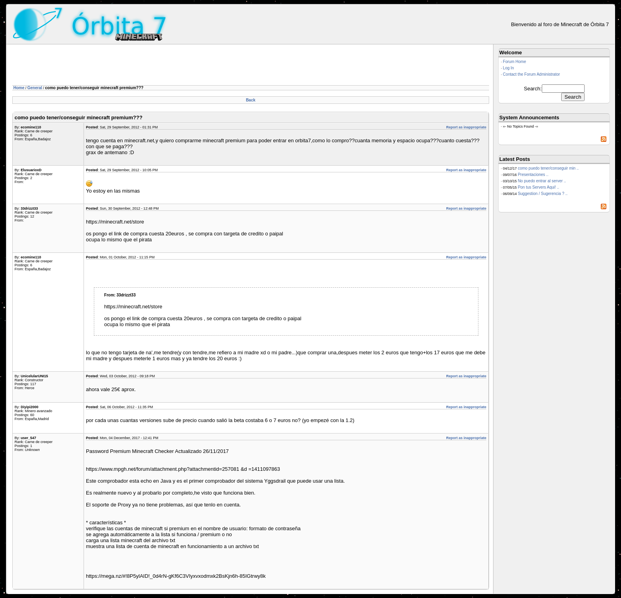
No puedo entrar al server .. (542, 181)
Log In (508, 68)
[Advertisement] (156, 66)
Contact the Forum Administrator (531, 74)
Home (19, 88)
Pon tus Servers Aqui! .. (538, 187)
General (34, 88)
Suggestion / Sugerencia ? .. (543, 193)
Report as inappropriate (466, 127)
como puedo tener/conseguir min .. (548, 168)
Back (250, 100)
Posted (92, 127)
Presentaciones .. (533, 174)
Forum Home (514, 61)
